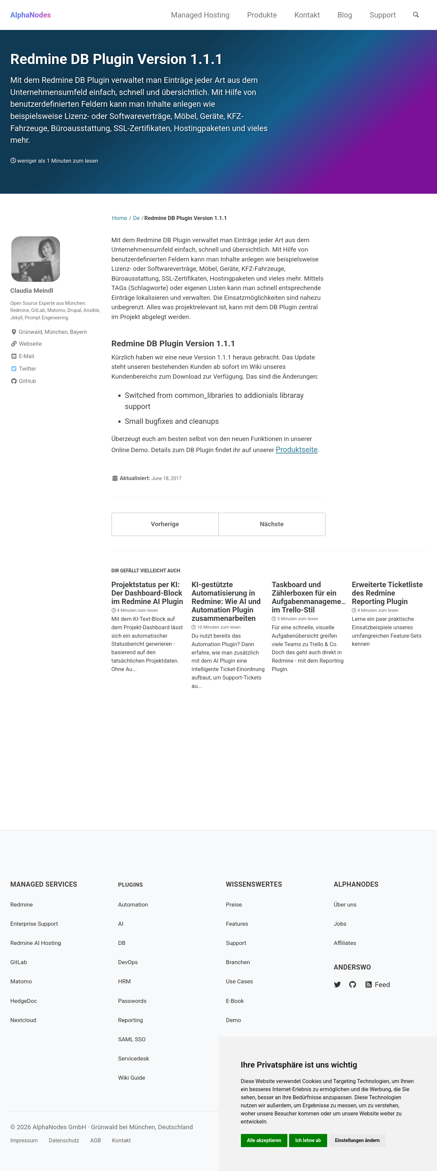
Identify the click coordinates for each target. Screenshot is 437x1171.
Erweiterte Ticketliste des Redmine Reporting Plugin (387, 688)
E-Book (236, 1001)
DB (122, 943)
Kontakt (302, 15)
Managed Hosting (195, 15)
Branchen (240, 962)
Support (378, 15)
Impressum (26, 1140)
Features (239, 923)
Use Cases (241, 981)
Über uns (347, 904)
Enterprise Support (38, 923)
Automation (135, 904)
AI (121, 923)
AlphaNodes (30, 15)
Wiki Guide (134, 1078)
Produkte (257, 15)
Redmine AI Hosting (39, 943)
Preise (235, 904)
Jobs (341, 923)
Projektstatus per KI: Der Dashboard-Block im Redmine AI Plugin (147, 688)
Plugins (132, 885)
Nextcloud (25, 1020)
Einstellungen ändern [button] (363, 1139)
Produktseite (159, 537)
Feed (384, 985)
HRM (125, 981)
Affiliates (347, 943)
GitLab (20, 962)
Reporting (132, 1020)
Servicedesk (136, 1058)
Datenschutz (72, 1140)
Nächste (272, 614)
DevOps (129, 962)
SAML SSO (134, 1039)
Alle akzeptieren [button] (265, 1139)
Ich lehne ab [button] (312, 1139)
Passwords (134, 1001)
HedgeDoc (25, 1001)
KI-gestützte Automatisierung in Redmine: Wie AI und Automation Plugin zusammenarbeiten (225, 696)
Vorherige (165, 614)
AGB (108, 1140)
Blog (340, 15)
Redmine (23, 904)
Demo (235, 1020)
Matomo (22, 981)
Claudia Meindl (35, 323)
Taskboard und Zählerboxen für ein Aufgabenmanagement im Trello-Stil (310, 692)
